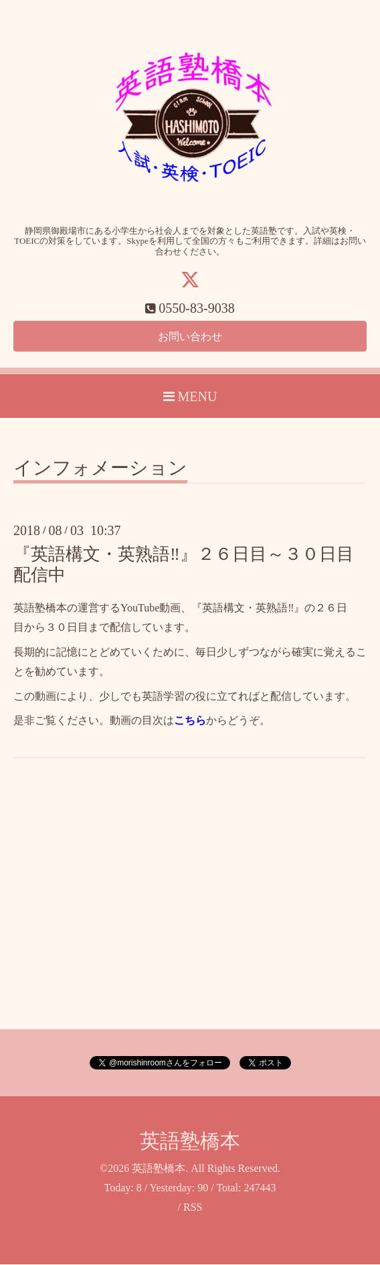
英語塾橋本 (190, 1141)
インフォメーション (100, 469)
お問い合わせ (190, 336)
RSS (192, 1207)
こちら (190, 721)
